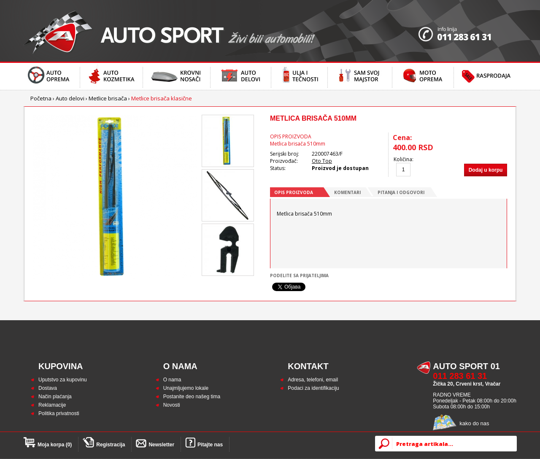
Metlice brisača (108, 98)
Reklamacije (52, 405)
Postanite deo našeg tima (191, 397)
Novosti (171, 405)
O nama (172, 380)
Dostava (47, 388)
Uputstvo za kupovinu (62, 380)
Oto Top (322, 161)
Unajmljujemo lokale (185, 388)
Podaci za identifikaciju (313, 388)
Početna (40, 98)
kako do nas (474, 423)
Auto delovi (70, 98)
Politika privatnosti (58, 413)
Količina (403, 159)
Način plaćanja (55, 397)
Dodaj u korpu (486, 170)
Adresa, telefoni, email (313, 380)
